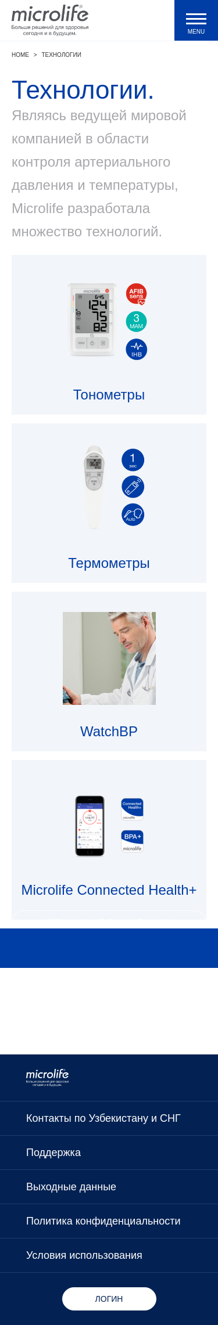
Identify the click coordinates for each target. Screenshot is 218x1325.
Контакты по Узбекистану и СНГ (103, 1118)
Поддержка (53, 1152)
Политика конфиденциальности (103, 1221)
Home (20, 55)
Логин (109, 1299)
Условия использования (84, 1255)
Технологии (61, 55)
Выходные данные (71, 1187)
